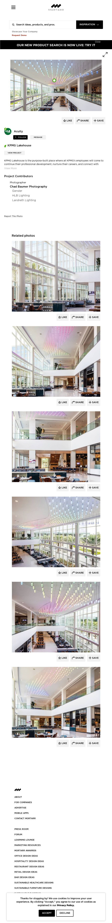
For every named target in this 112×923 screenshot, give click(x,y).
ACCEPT (47, 913)
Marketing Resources (27, 845)
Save (95, 317)
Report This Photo (13, 216)
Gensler (17, 190)
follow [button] (22, 137)
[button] (13, 7)
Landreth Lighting (24, 200)
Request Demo (19, 35)
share (84, 121)
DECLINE (65, 913)
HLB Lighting (21, 195)
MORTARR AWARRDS (25, 851)
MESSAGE (38, 137)
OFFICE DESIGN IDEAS (26, 856)
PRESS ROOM (21, 829)
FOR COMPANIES (23, 802)
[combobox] (89, 24)
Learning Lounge (24, 840)
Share (79, 317)
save (100, 121)
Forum (18, 835)
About (18, 797)
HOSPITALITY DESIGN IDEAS (29, 861)
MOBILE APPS (21, 813)
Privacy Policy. (65, 905)
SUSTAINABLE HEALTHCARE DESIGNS (34, 883)
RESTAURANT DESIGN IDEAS (29, 867)
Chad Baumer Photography (28, 186)
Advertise (20, 808)
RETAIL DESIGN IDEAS (25, 872)
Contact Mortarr (25, 818)
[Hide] (97, 41)
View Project (14, 153)
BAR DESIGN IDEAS (24, 877)
